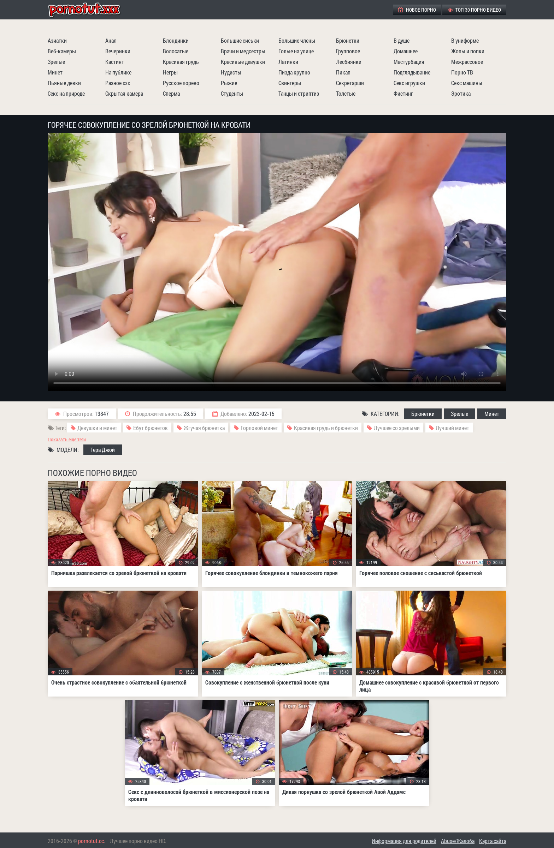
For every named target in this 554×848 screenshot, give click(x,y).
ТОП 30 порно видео (474, 9)
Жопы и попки (467, 51)
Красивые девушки (243, 61)
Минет (55, 72)
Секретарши (350, 82)
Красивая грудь (181, 61)
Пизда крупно (294, 72)
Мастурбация (409, 61)
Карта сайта (492, 840)
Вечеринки (117, 51)
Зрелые (56, 61)
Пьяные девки (64, 82)
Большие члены (296, 40)
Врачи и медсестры (243, 51)
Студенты (232, 93)
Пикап (343, 72)
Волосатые (175, 51)
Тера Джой (102, 449)
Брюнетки (347, 40)
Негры (170, 72)
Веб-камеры (62, 51)
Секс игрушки (409, 82)
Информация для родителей (404, 840)
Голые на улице (296, 51)
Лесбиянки (348, 61)
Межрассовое (467, 61)
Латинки (288, 61)
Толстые (345, 93)
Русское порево (181, 82)
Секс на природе (66, 93)
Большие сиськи (240, 40)
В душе (401, 40)
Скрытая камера (124, 93)
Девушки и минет (97, 427)
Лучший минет (452, 427)
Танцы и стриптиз (298, 93)
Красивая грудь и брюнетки (326, 427)
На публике (118, 72)
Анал (111, 40)
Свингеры (289, 82)
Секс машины (466, 82)
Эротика (461, 93)
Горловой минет (259, 427)
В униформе (465, 40)
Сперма (171, 93)
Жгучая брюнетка (204, 427)
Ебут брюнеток (150, 427)
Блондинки (176, 40)
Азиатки (57, 40)
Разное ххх (117, 82)
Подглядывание (412, 72)
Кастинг (114, 61)
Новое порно (417, 9)
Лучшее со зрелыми (397, 427)
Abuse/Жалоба (458, 840)
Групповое (348, 51)
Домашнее (406, 51)
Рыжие (229, 82)
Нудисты (231, 72)
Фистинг (403, 93)
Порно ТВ (462, 72)
